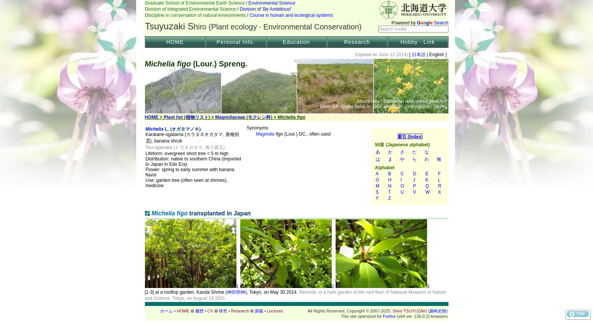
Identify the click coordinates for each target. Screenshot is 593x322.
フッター (296, 311)
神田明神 (236, 292)
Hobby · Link (417, 42)
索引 (410, 166)
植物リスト (197, 117)
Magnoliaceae (230, 117)
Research (357, 42)
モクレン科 (259, 117)
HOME (175, 42)
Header (296, 17)
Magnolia (265, 134)
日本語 (418, 54)
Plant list (173, 117)
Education (296, 42)
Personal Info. (236, 42)
